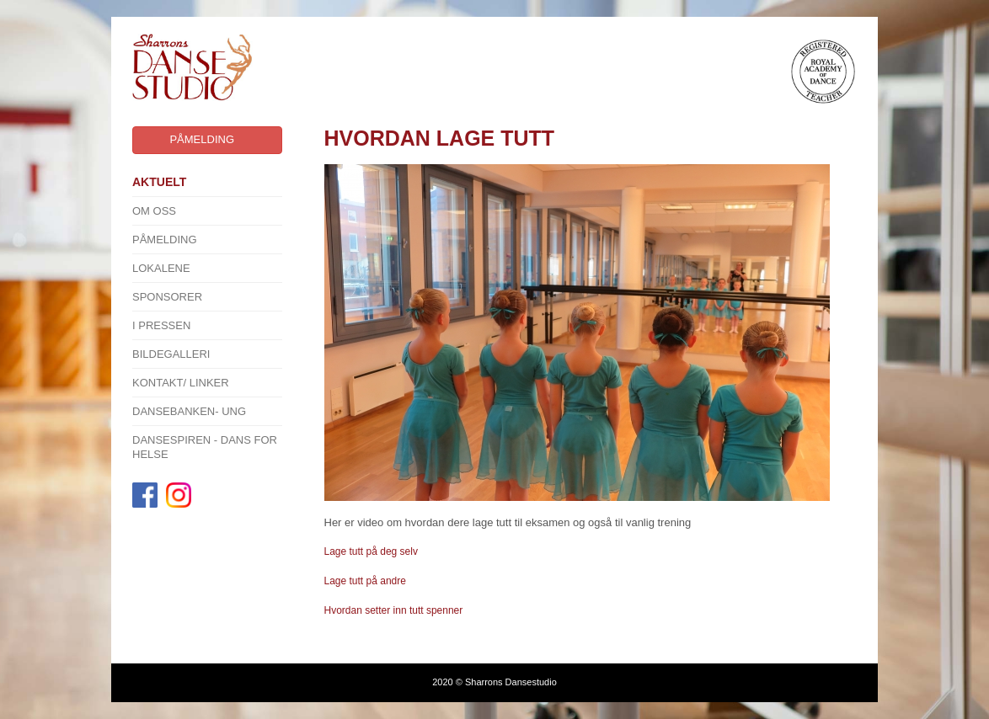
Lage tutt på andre (366, 581)
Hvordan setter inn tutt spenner (393, 610)
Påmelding (164, 239)
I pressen (161, 325)
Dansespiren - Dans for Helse (204, 447)
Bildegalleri (171, 354)
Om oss (154, 211)
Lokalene (161, 268)
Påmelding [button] (201, 139)
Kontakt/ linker (180, 382)
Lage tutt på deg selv (371, 551)
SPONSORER (167, 296)
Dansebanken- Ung (189, 411)
